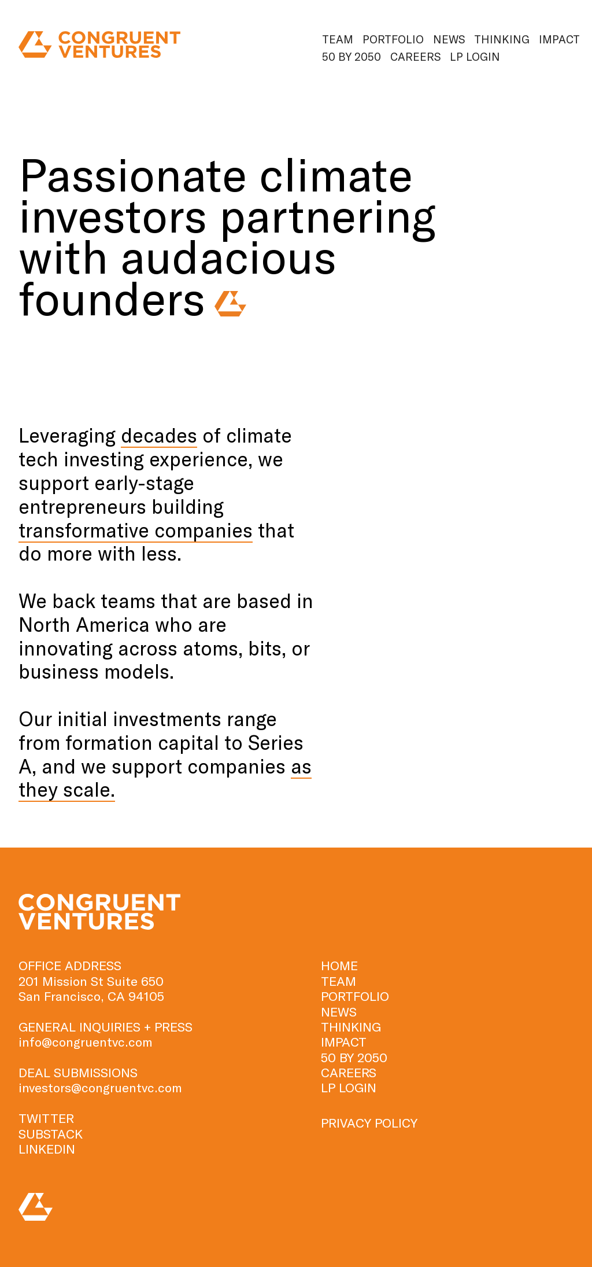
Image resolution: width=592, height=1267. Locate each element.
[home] (99, 44)
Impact (559, 39)
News (449, 39)
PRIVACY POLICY (369, 1122)
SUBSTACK (50, 1133)
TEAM (338, 980)
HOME (339, 965)
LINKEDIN (46, 1148)
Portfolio (393, 39)
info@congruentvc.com (85, 1041)
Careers (415, 56)
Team (337, 39)
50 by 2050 (351, 56)
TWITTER (46, 1117)
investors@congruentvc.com (100, 1087)
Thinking (502, 39)
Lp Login (475, 56)
